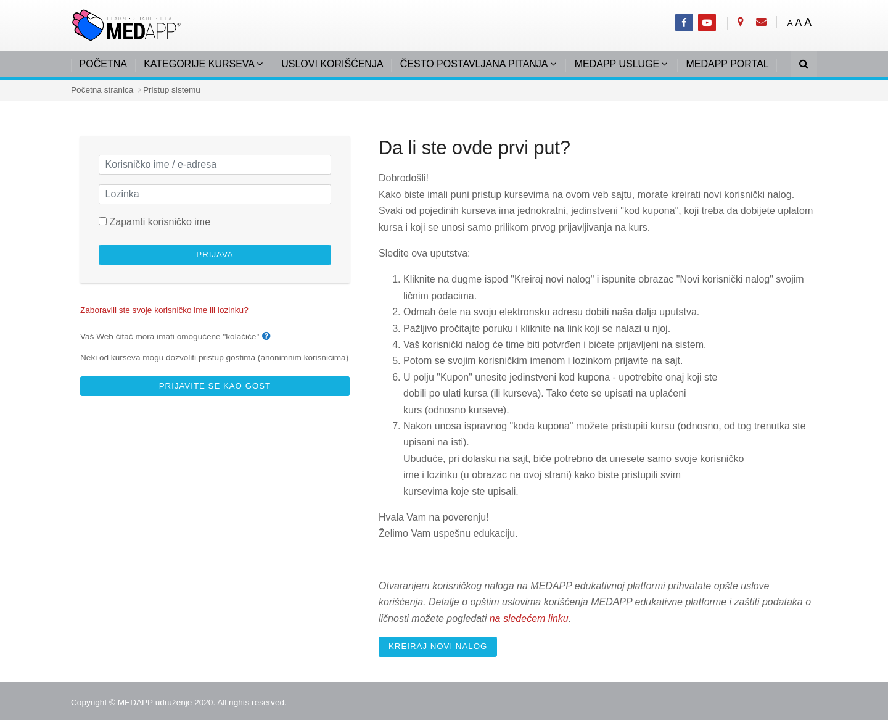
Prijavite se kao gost (215, 386)
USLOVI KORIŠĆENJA (332, 64)
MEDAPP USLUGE (617, 64)
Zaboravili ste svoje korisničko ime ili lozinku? (164, 310)
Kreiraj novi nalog (437, 646)
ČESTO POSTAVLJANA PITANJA (474, 64)
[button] (268, 337)
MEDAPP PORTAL (727, 64)
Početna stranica (102, 89)
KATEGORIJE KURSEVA (199, 64)
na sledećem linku (529, 618)
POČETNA (103, 64)
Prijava (214, 254)
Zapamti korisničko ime (159, 222)
